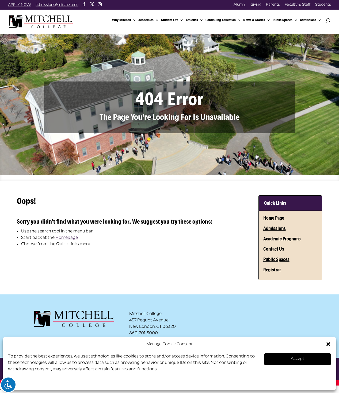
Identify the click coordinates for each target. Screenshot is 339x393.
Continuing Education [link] (220, 20)
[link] (49, 21)
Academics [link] (146, 20)
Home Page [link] (273, 217)
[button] (328, 344)
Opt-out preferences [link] (29, 382)
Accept (297, 359)
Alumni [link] (240, 5)
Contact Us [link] (273, 248)
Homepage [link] (66, 238)
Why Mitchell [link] (121, 20)
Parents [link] (273, 5)
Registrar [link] (272, 269)
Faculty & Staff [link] (297, 5)
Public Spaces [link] (282, 20)
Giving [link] (255, 5)
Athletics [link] (192, 20)
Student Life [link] (169, 20)
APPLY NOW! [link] (19, 5)
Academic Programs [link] (282, 238)
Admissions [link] (308, 20)
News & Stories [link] (254, 20)
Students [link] (323, 5)
